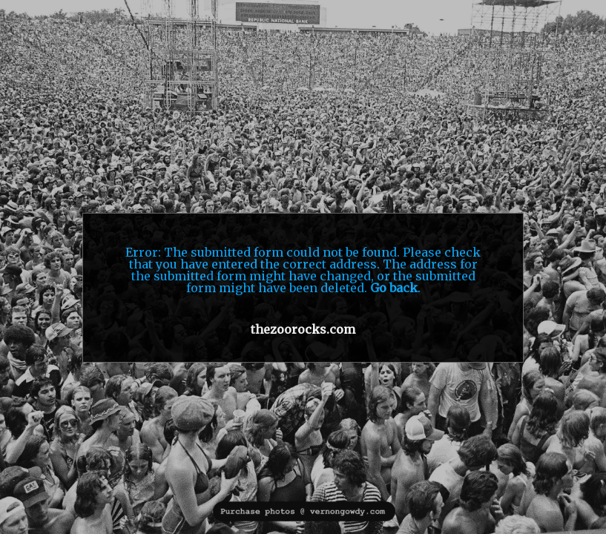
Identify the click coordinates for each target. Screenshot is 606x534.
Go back (394, 287)
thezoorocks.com (303, 329)
